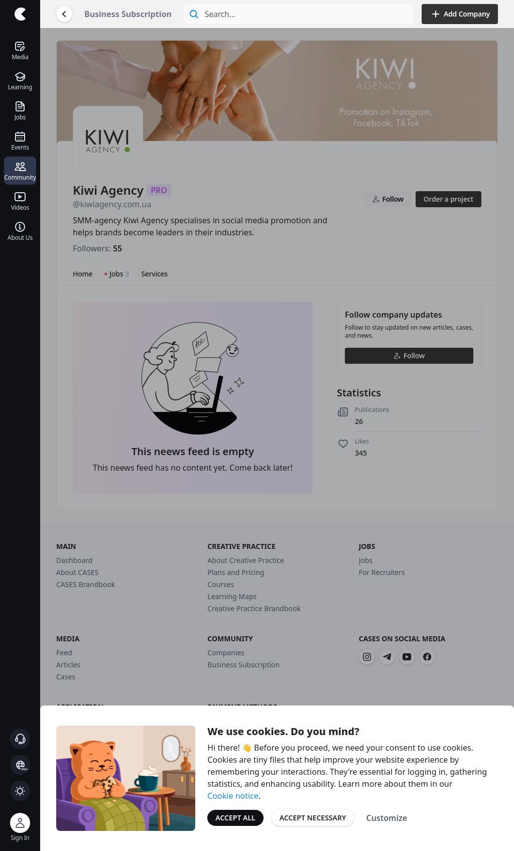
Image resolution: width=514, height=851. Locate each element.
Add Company (460, 14)
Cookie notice (233, 795)
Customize (386, 817)
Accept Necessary (313, 817)
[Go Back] (64, 14)
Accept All (235, 817)
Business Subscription (128, 14)
